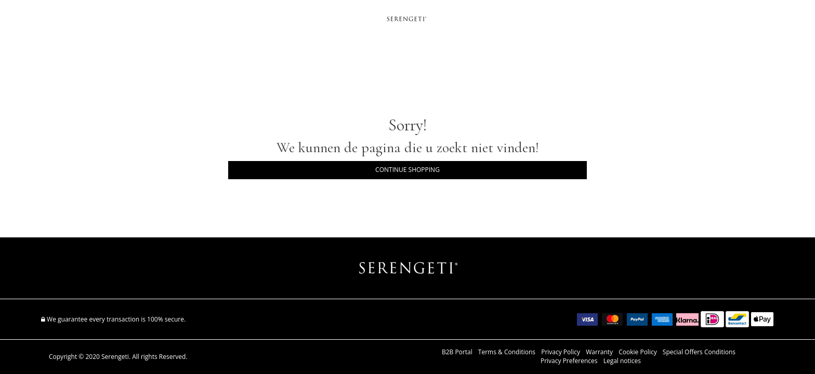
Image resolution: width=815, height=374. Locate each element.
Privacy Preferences (569, 361)
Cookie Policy (637, 352)
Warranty (599, 352)
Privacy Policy (560, 352)
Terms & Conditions (506, 352)
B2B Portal (457, 352)
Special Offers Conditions (699, 352)
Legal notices (622, 361)
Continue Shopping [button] (407, 169)
